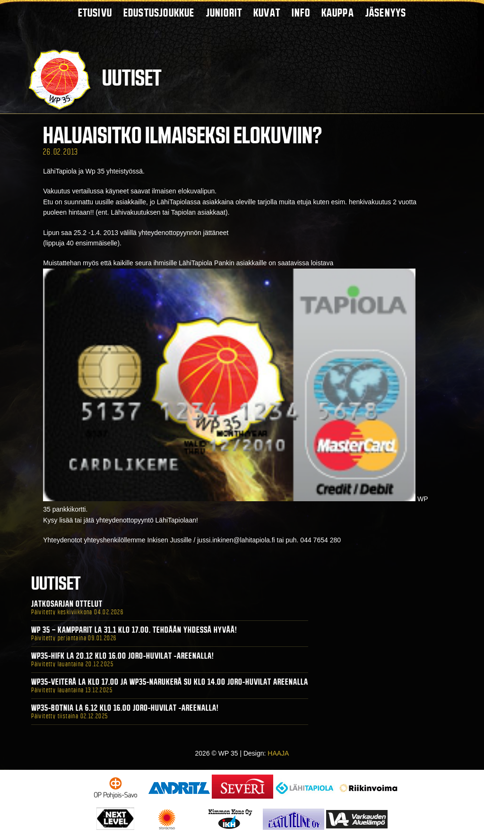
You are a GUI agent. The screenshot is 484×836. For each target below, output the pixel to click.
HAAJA (278, 753)
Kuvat (266, 12)
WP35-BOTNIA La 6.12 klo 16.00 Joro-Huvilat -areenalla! (125, 708)
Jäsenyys (385, 12)
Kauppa (337, 12)
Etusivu (95, 12)
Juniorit (224, 12)
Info (301, 12)
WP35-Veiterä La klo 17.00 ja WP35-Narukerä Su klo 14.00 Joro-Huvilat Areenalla (169, 682)
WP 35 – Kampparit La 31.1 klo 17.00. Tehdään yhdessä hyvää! (134, 630)
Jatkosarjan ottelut (67, 604)
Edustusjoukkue (159, 12)
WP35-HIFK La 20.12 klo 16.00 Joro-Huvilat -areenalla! (122, 656)
